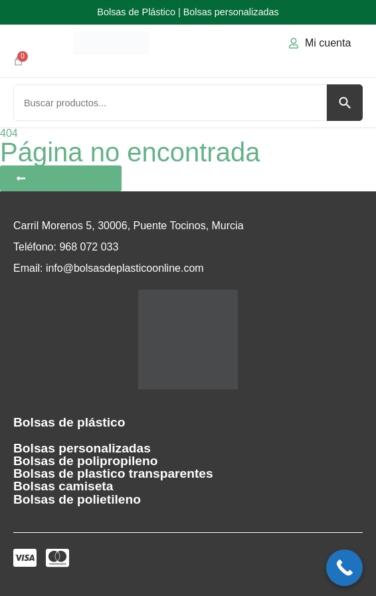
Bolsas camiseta (63, 486)
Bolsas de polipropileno (85, 461)
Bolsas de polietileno (77, 499)
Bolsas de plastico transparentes (113, 473)
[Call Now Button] (344, 567)
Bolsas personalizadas (82, 448)
